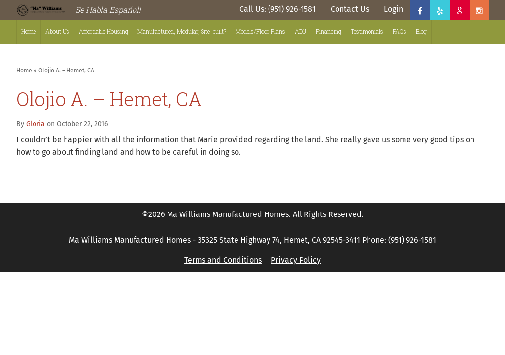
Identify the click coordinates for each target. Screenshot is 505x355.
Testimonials (367, 31)
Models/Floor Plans (260, 31)
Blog (421, 31)
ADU (300, 31)
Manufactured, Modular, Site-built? (181, 31)
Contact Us (350, 9)
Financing (328, 31)
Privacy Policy (296, 260)
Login (393, 9)
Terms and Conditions (223, 260)
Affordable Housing (103, 31)
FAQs (399, 31)
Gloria (35, 124)
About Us (57, 31)
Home (28, 31)
